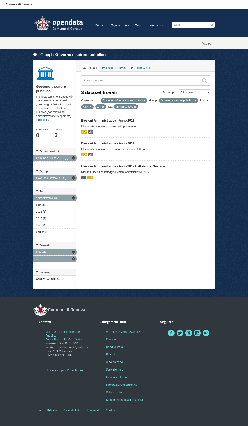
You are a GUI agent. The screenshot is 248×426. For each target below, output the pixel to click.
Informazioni (156, 25)
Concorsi (111, 339)
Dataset (100, 25)
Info (38, 410)
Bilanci (110, 354)
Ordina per (170, 92)
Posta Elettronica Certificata (63, 339)
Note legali (93, 410)
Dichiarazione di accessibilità (124, 399)
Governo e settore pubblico (80, 55)
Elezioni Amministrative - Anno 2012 (107, 120)
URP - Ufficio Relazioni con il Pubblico (63, 333)
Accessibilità (71, 410)
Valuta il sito (114, 392)
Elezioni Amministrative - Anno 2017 (107, 143)
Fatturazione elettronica (121, 384)
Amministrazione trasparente (125, 331)
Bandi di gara (114, 346)
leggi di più (42, 119)
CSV (84, 131)
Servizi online (114, 369)
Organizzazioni (120, 25)
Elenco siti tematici (118, 377)
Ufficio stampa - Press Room (64, 370)
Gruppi (139, 25)
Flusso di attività (114, 67)
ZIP (90, 131)
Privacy (52, 410)
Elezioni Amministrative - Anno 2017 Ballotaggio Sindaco (123, 166)
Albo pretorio (114, 361)
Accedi (207, 43)
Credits (110, 410)
